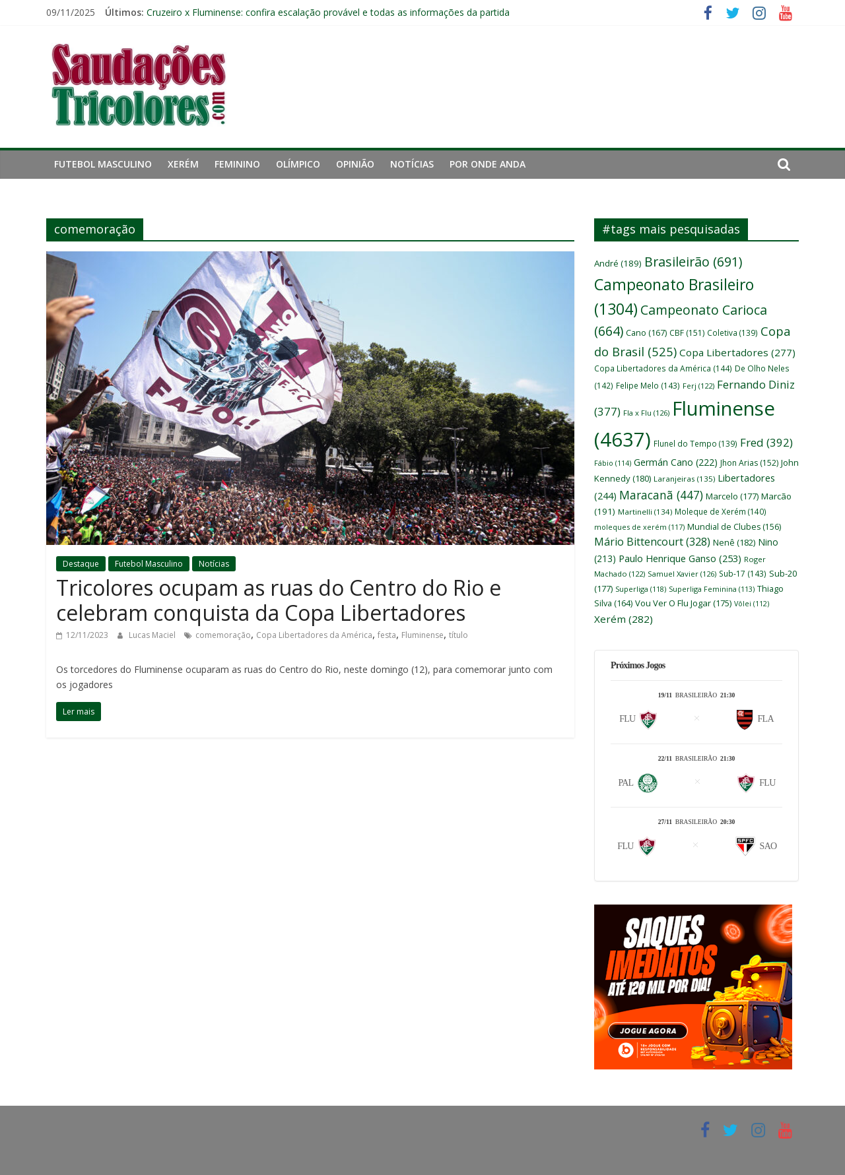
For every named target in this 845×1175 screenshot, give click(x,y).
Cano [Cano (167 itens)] (646, 332)
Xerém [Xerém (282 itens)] (623, 618)
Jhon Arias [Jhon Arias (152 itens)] (749, 462)
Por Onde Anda (487, 164)
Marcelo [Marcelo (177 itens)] (732, 496)
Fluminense (422, 635)
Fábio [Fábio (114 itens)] (612, 463)
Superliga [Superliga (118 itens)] (640, 589)
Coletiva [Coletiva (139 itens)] (732, 332)
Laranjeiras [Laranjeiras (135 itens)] (684, 479)
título (458, 635)
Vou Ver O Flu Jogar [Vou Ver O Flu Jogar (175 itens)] (683, 603)
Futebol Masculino (103, 164)
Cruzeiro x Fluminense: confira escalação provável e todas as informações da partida (328, 12)
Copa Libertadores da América (314, 635)
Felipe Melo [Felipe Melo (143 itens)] (648, 385)
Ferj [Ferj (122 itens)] (698, 386)
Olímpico (298, 164)
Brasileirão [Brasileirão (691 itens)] (693, 261)
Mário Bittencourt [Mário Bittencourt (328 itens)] (652, 541)
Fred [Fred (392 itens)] (766, 442)
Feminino (237, 164)
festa (387, 635)
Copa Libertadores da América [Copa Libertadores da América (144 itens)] (663, 368)
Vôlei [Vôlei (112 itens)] (751, 603)
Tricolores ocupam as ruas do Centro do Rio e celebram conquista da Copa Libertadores (278, 600)
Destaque (81, 563)
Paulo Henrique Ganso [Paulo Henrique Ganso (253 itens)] (680, 558)
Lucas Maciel (153, 635)
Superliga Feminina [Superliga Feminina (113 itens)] (712, 589)
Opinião (355, 164)
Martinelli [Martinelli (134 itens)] (645, 512)
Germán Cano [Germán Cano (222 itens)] (676, 462)
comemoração (223, 635)
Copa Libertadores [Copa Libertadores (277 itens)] (737, 352)
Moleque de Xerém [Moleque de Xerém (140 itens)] (720, 511)
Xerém (183, 164)
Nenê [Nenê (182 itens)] (734, 542)
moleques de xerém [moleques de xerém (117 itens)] (639, 527)
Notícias (412, 164)
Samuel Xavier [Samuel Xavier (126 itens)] (682, 574)
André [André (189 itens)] (618, 263)
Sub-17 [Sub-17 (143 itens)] (742, 573)
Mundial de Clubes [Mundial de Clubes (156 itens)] (734, 526)
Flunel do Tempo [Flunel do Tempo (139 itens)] (695, 443)
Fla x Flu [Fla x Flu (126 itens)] (646, 413)
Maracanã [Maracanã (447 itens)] (661, 495)
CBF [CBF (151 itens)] (686, 332)
